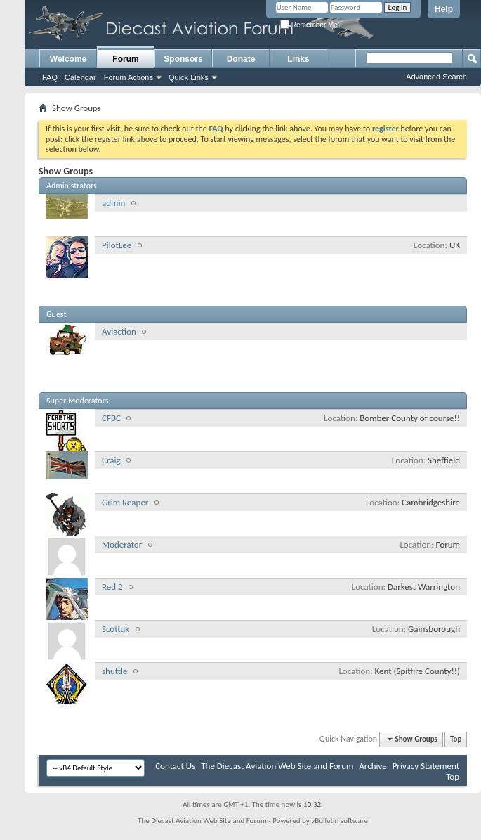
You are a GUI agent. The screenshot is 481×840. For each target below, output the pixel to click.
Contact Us (175, 766)
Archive (372, 766)
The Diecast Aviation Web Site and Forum (277, 766)
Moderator (122, 544)
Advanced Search (436, 76)
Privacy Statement (426, 766)
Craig (111, 460)
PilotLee (116, 245)
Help (444, 9)
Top (455, 739)
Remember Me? (310, 25)
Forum (125, 59)
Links (298, 59)
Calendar (80, 77)
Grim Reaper (125, 502)
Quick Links (189, 77)
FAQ (50, 77)
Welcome (68, 59)
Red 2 (112, 586)
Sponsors (183, 59)
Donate (241, 59)
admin (113, 203)
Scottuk (115, 628)
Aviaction (119, 331)
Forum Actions (128, 77)
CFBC (111, 418)
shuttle (114, 671)
